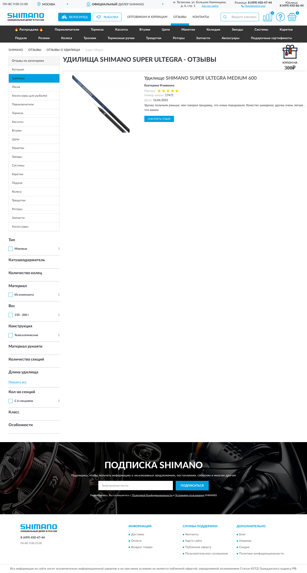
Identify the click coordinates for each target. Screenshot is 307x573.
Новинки (245, 541)
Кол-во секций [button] (22, 392)
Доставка (137, 534)
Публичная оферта (198, 547)
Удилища (18, 78)
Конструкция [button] (20, 326)
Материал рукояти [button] (25, 346)
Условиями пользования (189, 495)
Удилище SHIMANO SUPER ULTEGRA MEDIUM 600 (200, 78)
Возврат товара (141, 547)
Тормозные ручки (121, 38)
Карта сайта (193, 541)
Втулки (144, 29)
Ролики (44, 38)
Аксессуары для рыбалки (29, 95)
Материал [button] (18, 286)
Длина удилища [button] (23, 372)
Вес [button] (12, 306)
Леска (16, 87)
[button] (253, 5)
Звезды (237, 29)
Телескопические (26, 335)
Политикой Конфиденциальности (152, 495)
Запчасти (203, 38)
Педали (21, 38)
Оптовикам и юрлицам (147, 17)
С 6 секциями (23, 401)
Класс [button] (14, 412)
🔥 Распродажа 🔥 (28, 29)
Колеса (66, 38)
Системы (261, 29)
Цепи (166, 29)
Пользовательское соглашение (206, 553)
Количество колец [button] (25, 273)
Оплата (136, 541)
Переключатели (67, 29)
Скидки (244, 547)
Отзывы (180, 17)
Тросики (90, 38)
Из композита (24, 294)
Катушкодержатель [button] (27, 260)
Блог (242, 534)
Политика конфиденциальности (261, 553)
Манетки (188, 29)
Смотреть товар (159, 119)
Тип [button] (12, 240)
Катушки (18, 69)
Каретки (286, 29)
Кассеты (121, 29)
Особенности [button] (21, 425)
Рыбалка (111, 17)
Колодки (213, 29)
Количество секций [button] (26, 359)
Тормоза (97, 29)
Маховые (20, 248)
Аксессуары (230, 38)
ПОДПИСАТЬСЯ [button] (192, 485)
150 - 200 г (21, 315)
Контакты (201, 17)
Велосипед (78, 17)
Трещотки (153, 38)
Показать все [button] (17, 382)
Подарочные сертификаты (271, 38)
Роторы (179, 38)
